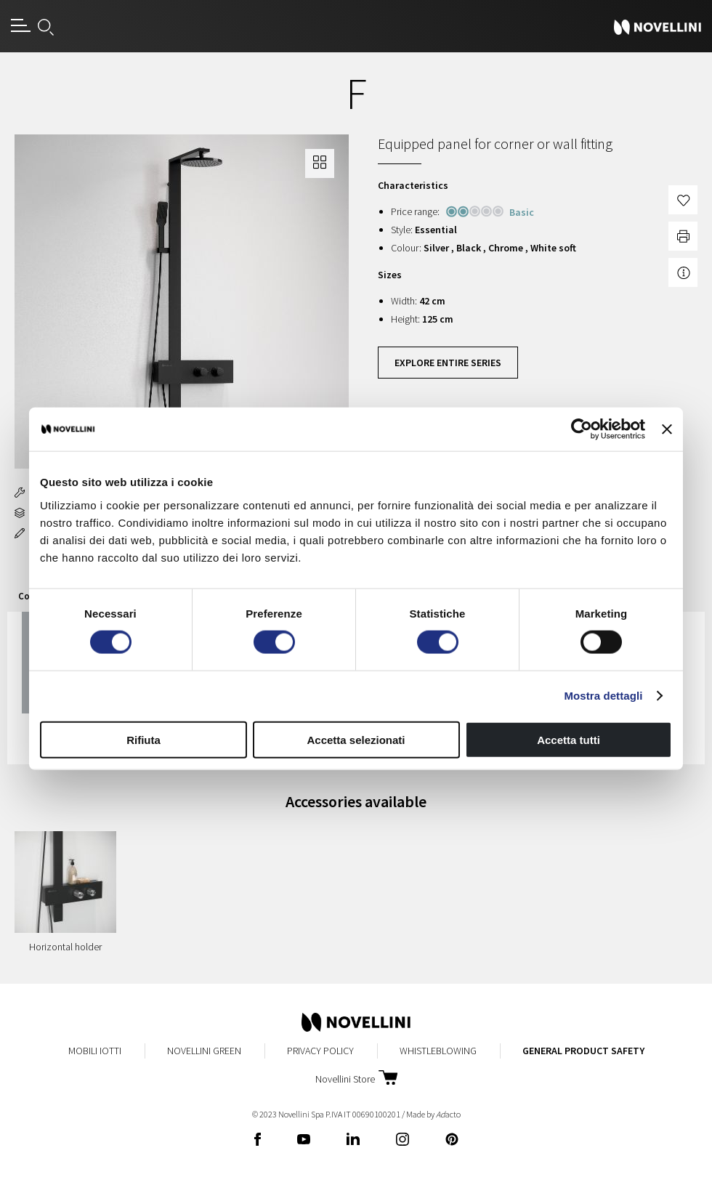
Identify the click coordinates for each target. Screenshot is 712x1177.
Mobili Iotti (94, 1050)
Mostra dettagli (603, 695)
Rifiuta (143, 739)
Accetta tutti (568, 739)
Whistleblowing (438, 1050)
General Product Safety (583, 1050)
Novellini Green (204, 1050)
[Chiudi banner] (667, 429)
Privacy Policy (320, 1050)
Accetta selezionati (356, 739)
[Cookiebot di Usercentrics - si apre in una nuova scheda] (581, 429)
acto (448, 1114)
